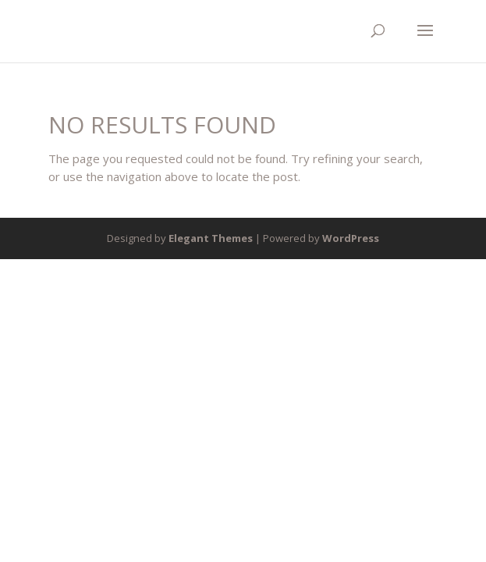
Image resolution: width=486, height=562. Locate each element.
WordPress (350, 238)
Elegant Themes (211, 238)
